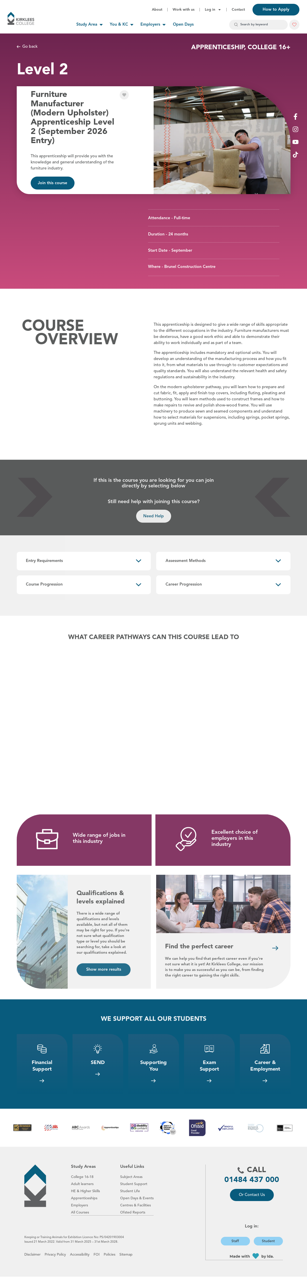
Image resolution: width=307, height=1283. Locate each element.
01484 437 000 (251, 1186)
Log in (213, 9)
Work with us (183, 9)
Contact (238, 9)
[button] (294, 25)
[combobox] (258, 25)
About (157, 9)
